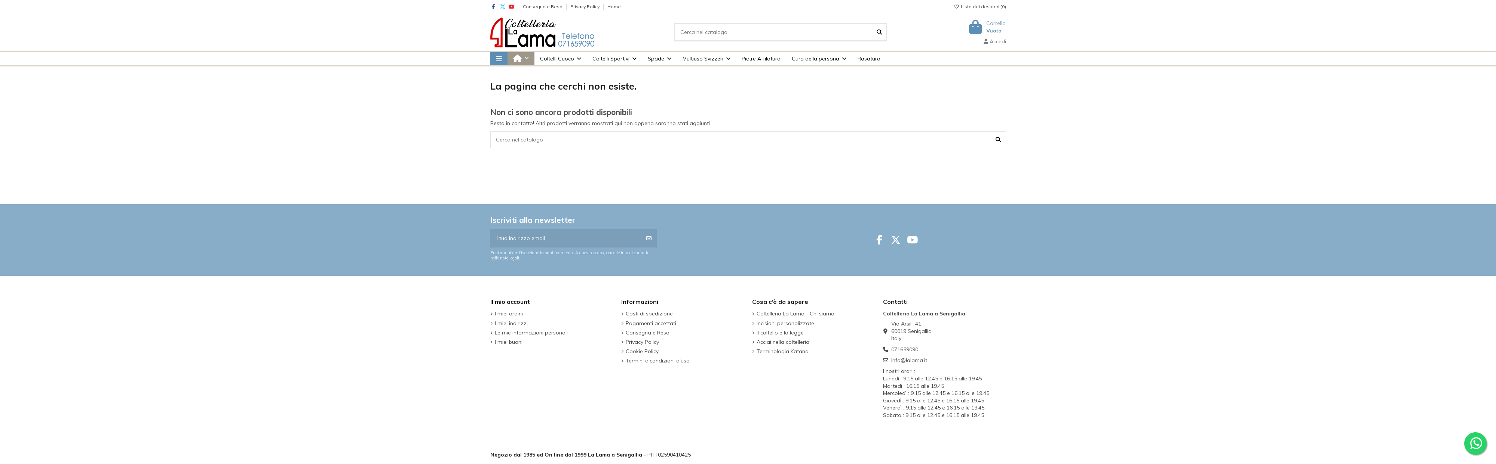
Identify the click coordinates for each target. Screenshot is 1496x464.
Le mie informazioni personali (531, 332)
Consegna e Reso (543, 6)
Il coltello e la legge (780, 332)
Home (614, 6)
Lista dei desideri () (980, 6)
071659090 (904, 349)
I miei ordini (509, 313)
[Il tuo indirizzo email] (566, 238)
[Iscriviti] (649, 238)
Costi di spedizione (649, 313)
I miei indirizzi (511, 323)
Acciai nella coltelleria (783, 342)
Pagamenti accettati (651, 323)
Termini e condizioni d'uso (658, 360)
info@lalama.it (909, 360)
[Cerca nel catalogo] (879, 32)
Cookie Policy (642, 351)
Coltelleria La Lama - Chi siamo (795, 313)
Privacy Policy (585, 6)
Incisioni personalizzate (785, 323)
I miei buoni (508, 342)
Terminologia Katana (783, 351)
